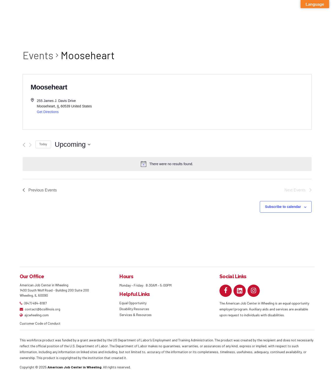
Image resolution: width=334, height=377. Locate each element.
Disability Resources (134, 309)
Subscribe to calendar (283, 207)
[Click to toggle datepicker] (72, 144)
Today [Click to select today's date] (43, 144)
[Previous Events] (24, 145)
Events (38, 55)
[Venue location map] (239, 102)
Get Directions (48, 112)
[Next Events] (30, 145)
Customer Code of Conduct (40, 323)
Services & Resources (135, 315)
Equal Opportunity (133, 303)
